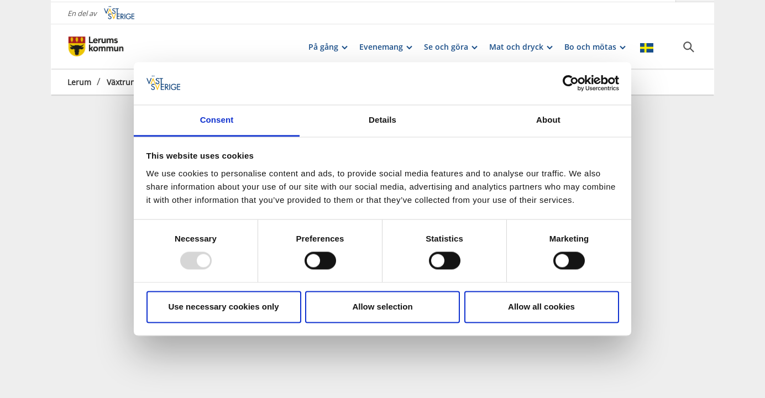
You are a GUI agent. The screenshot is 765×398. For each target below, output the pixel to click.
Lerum (79, 80)
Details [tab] (382, 119)
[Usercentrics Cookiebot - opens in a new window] (570, 83)
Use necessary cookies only (223, 306)
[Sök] (689, 45)
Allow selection (382, 306)
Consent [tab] (217, 119)
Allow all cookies (541, 306)
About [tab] (548, 119)
